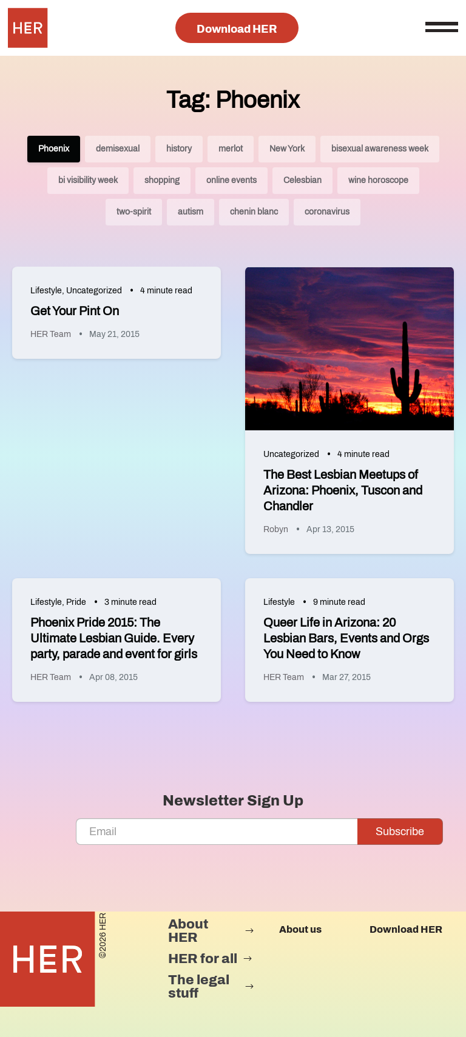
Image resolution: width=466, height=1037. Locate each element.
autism (190, 211)
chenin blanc (254, 211)
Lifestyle (46, 290)
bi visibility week (88, 180)
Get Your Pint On (74, 311)
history (179, 148)
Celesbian (302, 180)
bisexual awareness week (379, 148)
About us (300, 929)
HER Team (50, 334)
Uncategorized (94, 290)
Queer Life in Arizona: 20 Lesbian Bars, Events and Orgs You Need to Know (346, 638)
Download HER (237, 29)
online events (231, 180)
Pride (76, 602)
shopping (162, 180)
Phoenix (53, 148)
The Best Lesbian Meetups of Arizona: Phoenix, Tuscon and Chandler (342, 490)
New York (287, 148)
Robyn (275, 529)
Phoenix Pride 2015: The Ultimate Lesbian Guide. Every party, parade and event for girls (113, 638)
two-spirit (133, 211)
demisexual (118, 148)
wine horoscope (378, 180)
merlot (230, 148)
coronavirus (327, 211)
